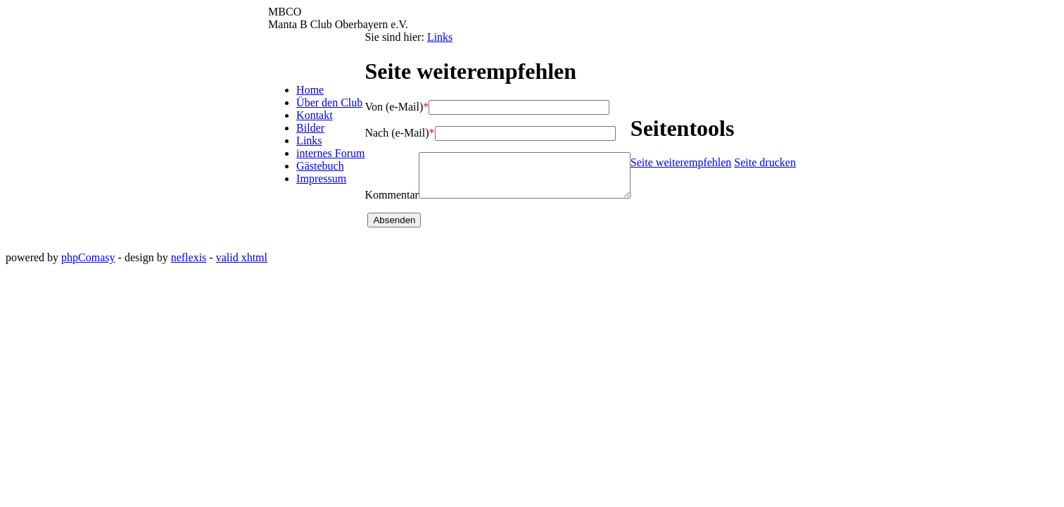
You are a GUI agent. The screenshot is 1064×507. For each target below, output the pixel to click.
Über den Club (317, 107)
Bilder (298, 132)
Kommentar (379, 203)
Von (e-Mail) (385, 107)
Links (297, 145)
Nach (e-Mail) (387, 133)
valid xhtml (241, 266)
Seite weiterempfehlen (693, 167)
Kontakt (302, 119)
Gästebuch (308, 170)
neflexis (189, 266)
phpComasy (88, 266)
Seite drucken (778, 167)
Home (298, 94)
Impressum (309, 183)
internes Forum (318, 157)
